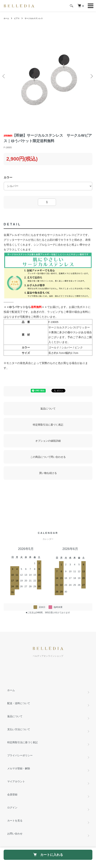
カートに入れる (48, 855)
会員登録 (12, 794)
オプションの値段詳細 (48, 440)
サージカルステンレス (34, 18)
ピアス (17, 18)
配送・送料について (18, 703)
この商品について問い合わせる (48, 456)
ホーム (6, 18)
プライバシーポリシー (20, 755)
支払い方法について (18, 729)
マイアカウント (16, 781)
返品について (48, 408)
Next (91, 76)
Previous (4, 76)
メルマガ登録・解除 (18, 768)
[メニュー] (90, 5)
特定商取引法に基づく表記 (48, 424)
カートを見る (14, 820)
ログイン (12, 807)
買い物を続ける (48, 473)
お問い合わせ (14, 833)
